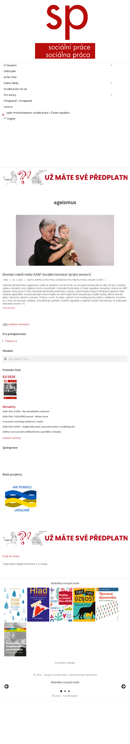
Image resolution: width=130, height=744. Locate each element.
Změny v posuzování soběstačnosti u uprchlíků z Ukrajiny (32, 431)
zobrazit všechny (12, 437)
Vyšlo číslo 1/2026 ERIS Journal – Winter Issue (25, 416)
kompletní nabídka (65, 662)
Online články (95, 279)
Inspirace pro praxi (45, 279)
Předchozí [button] (6, 706)
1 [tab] (61, 730)
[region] (65, 707)
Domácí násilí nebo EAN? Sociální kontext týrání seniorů (47, 274)
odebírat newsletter (16, 324)
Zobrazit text (9, 307)
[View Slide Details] (16, 707)
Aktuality (9, 407)
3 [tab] (69, 730)
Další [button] (123, 706)
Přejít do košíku (11, 556)
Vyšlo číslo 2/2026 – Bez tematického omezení (26, 411)
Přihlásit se (11, 341)
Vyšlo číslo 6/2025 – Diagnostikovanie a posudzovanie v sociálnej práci (39, 426)
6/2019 (30, 279)
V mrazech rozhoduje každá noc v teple (23, 421)
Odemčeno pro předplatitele (71, 279)
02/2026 (9, 377)
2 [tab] (65, 730)
